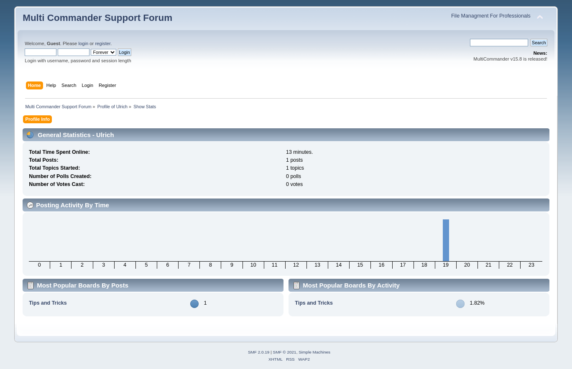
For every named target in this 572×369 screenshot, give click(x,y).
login (83, 43)
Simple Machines (314, 352)
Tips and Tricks (48, 303)
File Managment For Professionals (491, 16)
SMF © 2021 (284, 352)
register (102, 43)
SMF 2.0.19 (259, 352)
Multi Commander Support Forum (97, 18)
